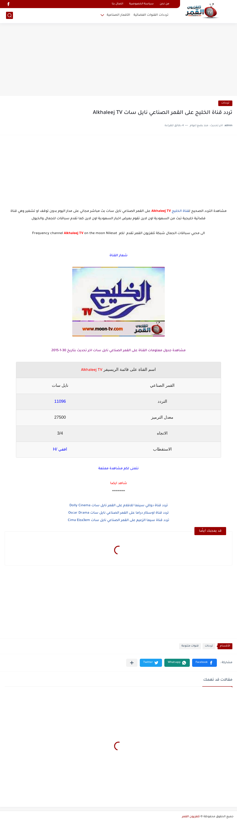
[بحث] (9, 15)
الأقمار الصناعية (118, 15)
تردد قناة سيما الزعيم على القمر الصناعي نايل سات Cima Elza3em (118, 520)
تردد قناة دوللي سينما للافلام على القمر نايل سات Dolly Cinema (118, 506)
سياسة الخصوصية (141, 4)
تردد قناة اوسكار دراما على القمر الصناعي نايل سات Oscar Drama (118, 513)
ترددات (225, 103)
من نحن (164, 4)
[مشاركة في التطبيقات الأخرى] (131, 663)
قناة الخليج (180, 211)
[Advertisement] (118, 60)
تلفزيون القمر (191, 816)
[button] (204, 663)
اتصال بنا (117, 4)
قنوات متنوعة (190, 646)
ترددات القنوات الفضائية (151, 15)
